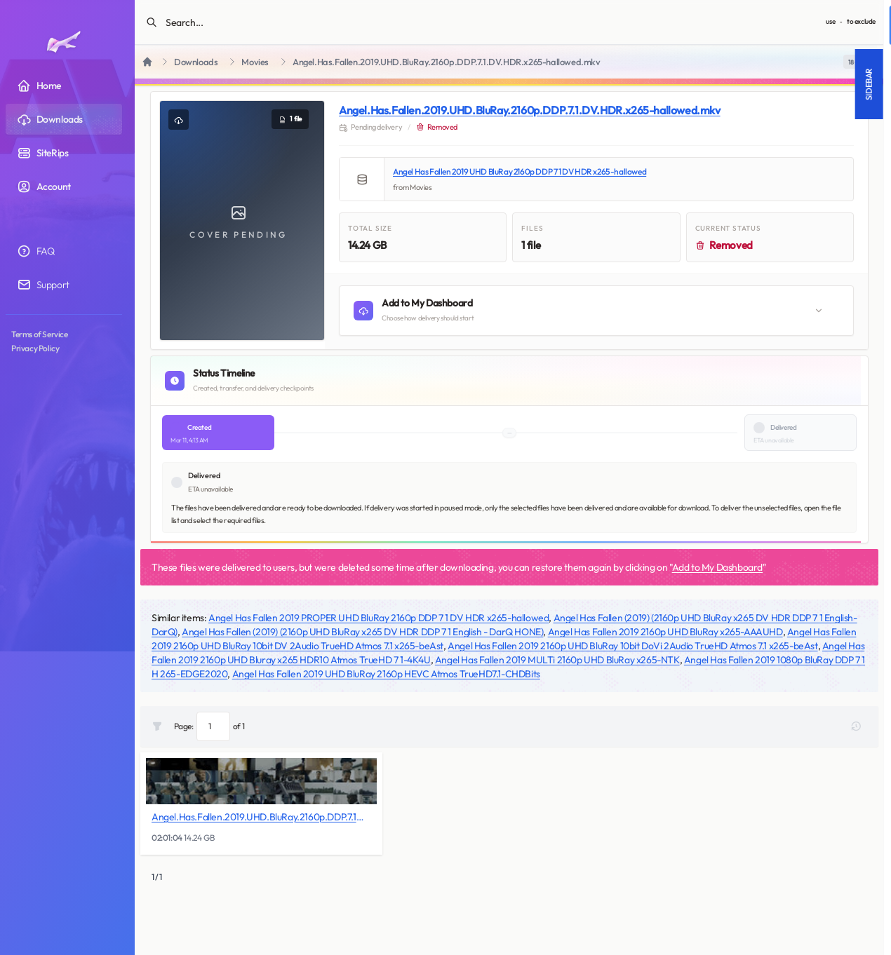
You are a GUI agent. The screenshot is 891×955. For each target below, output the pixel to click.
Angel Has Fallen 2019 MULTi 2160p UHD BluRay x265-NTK (557, 659)
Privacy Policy (35, 348)
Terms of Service (39, 334)
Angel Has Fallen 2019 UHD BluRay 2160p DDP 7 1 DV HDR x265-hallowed (519, 171)
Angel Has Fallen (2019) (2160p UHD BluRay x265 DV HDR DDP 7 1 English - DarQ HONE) (362, 631)
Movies (255, 62)
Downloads (195, 62)
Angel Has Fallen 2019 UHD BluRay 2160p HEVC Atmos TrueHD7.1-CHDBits (386, 674)
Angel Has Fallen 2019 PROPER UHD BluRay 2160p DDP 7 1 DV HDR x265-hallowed (378, 617)
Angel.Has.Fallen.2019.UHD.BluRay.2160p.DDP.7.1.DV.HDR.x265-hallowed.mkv (530, 110)
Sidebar (617, 84)
